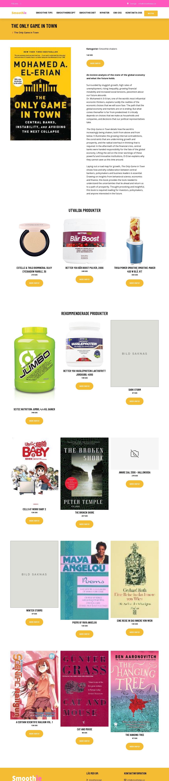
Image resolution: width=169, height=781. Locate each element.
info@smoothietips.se (146, 3)
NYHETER (104, 12)
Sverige (131, 3)
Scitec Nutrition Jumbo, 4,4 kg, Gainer (34, 409)
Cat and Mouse (84, 730)
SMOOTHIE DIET (87, 12)
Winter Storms (34, 611)
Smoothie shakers (108, 48)
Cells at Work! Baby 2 (34, 509)
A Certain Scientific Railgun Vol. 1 (34, 722)
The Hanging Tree (134, 735)
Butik (151, 13)
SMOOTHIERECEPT (65, 12)
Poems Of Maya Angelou (84, 623)
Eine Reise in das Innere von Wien (134, 621)
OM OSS (117, 12)
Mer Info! (95, 63)
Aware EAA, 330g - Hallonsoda (134, 472)
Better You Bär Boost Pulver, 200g (84, 267)
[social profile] (20, 3)
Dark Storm (135, 389)
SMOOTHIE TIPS (44, 12)
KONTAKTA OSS (134, 12)
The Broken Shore (84, 512)
